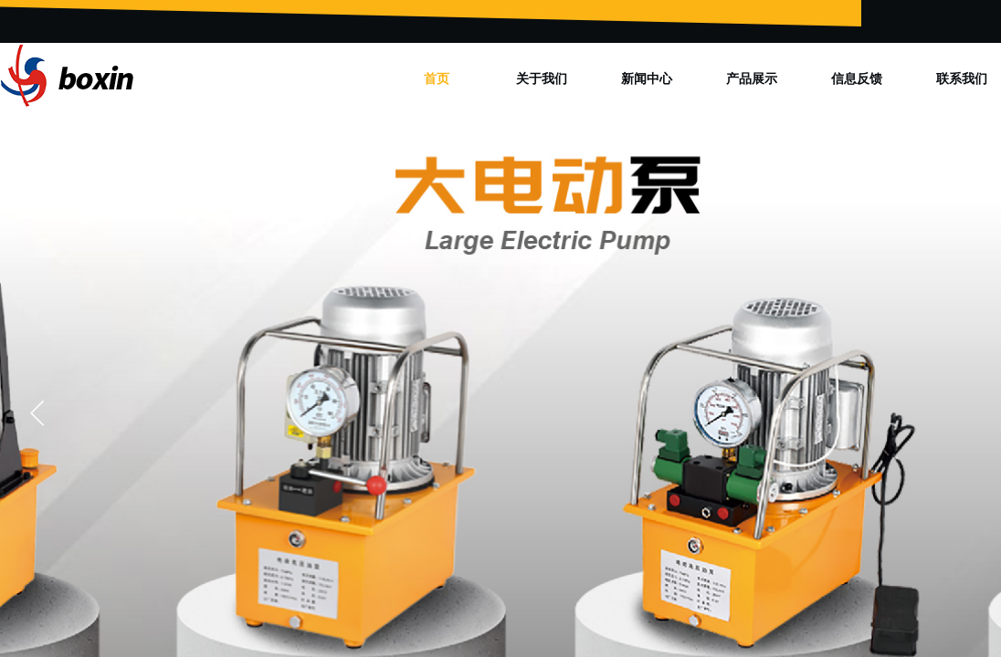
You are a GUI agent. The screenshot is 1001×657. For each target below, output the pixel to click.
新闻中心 (646, 78)
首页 (436, 78)
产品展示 (751, 78)
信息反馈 (856, 78)
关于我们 (541, 78)
